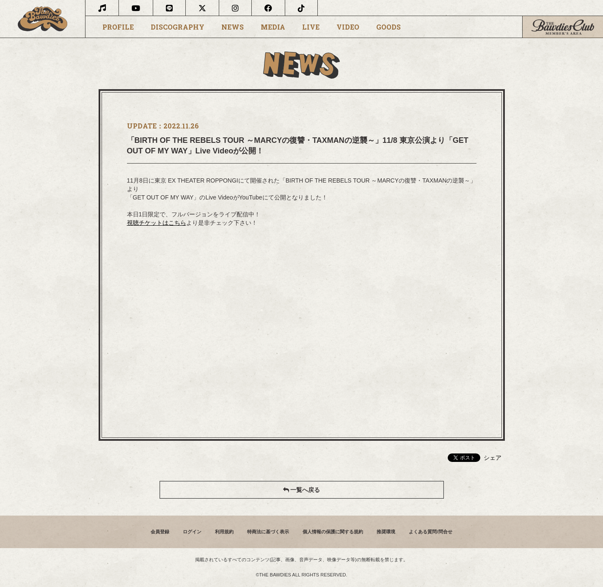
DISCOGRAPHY (177, 27)
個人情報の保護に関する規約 (333, 531)
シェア (492, 457)
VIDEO (347, 27)
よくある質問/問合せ (430, 531)
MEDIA (273, 27)
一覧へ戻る (301, 489)
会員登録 (160, 531)
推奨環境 (386, 531)
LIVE (310, 27)
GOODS (388, 27)
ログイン (192, 531)
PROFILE (118, 27)
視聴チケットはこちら (156, 222)
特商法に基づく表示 (268, 531)
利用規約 (224, 531)
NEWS (232, 27)
